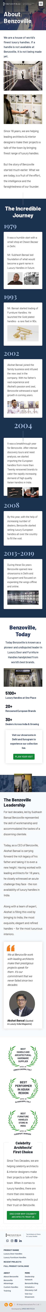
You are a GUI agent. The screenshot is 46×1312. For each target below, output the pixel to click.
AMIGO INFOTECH (28, 1309)
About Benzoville (11, 1276)
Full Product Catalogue (16, 1266)
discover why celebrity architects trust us (23, 1215)
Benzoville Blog (31, 1283)
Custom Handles (11, 1287)
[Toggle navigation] (41, 4)
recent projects (12, 1261)
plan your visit (24, 756)
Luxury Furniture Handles (15, 1257)
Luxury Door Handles (13, 1253)
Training (7, 1290)
